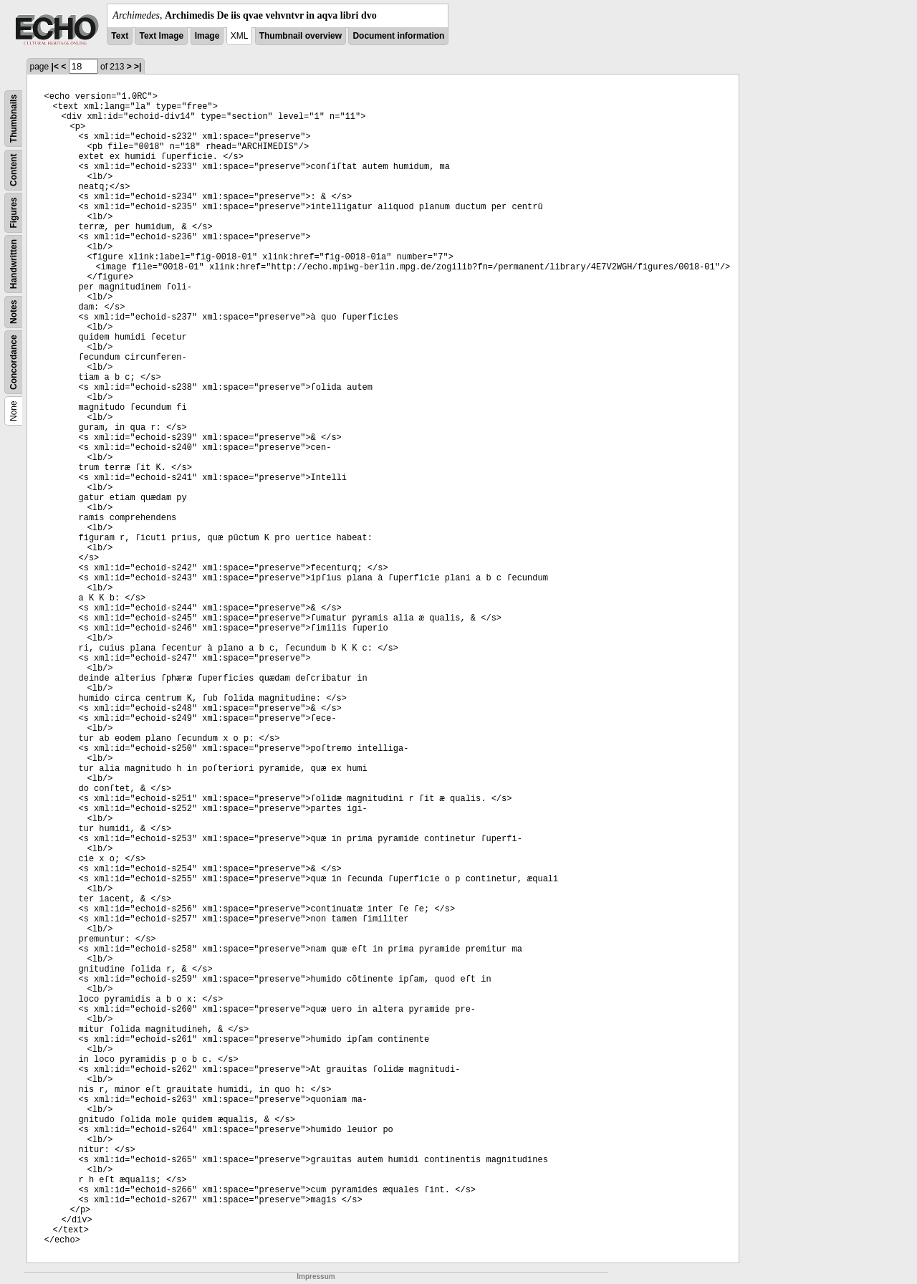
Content (14, 170)
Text (119, 36)
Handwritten (14, 264)
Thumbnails (14, 119)
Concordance (14, 362)
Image (207, 36)
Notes (14, 312)
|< (55, 67)
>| (137, 67)
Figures (14, 212)
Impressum (316, 1276)
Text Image (161, 36)
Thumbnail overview (300, 36)
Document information (398, 36)
